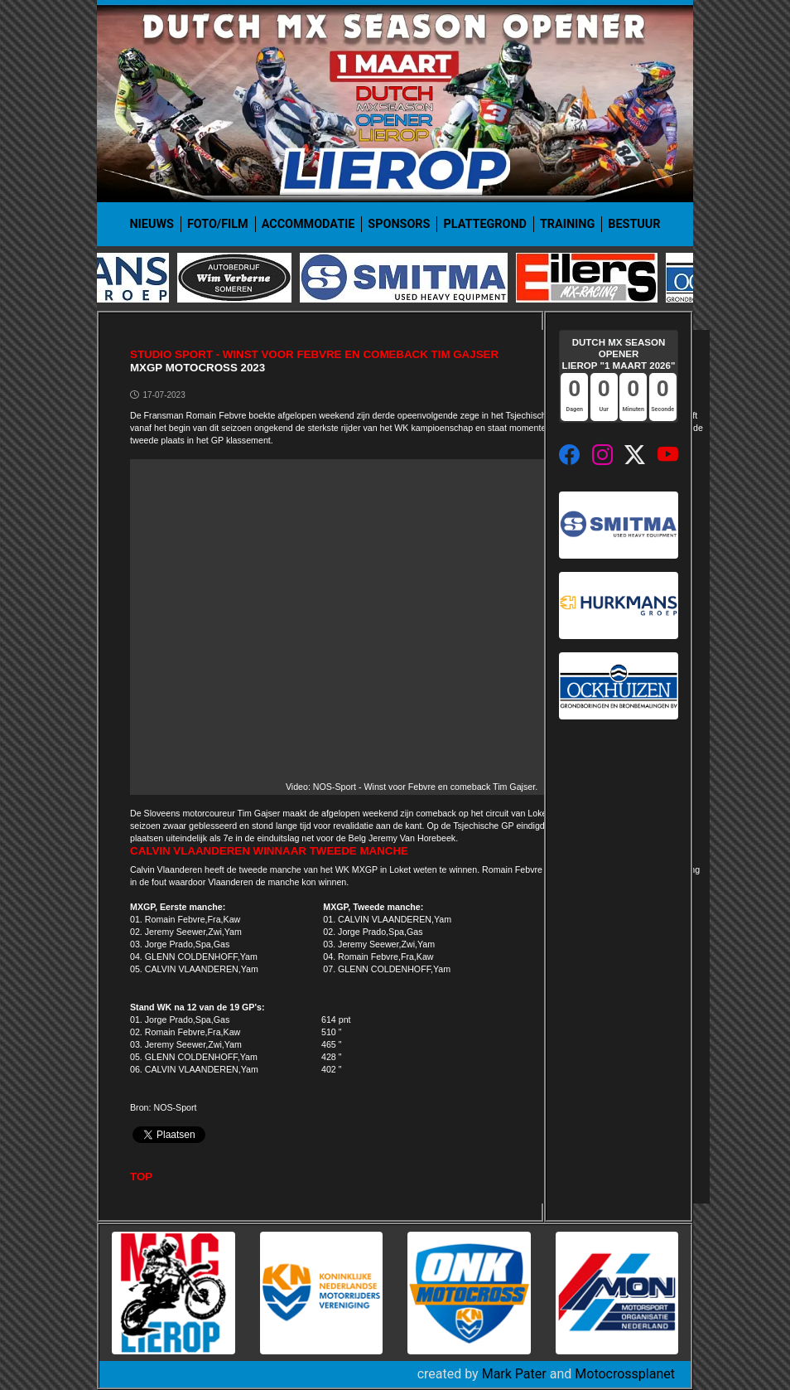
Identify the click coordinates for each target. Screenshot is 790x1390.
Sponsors (399, 224)
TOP (141, 1176)
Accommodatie (308, 224)
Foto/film (217, 224)
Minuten (633, 409)
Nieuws (151, 224)
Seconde (662, 409)
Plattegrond (485, 224)
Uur (604, 409)
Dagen (575, 409)
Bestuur (634, 224)
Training (567, 224)
